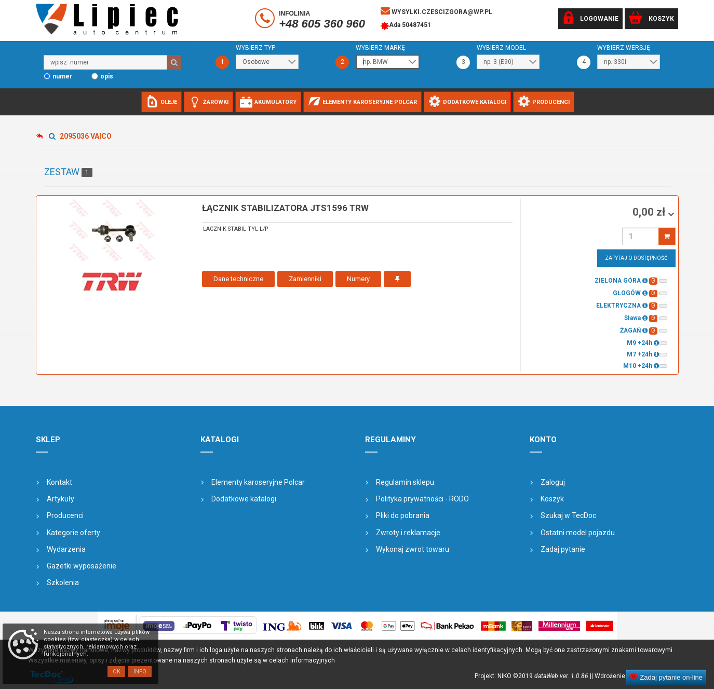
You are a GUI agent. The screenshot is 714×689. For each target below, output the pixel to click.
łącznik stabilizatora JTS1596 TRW (285, 208)
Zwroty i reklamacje (408, 532)
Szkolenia (63, 582)
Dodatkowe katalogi (243, 499)
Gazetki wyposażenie (81, 566)
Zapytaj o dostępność (636, 258)
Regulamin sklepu (405, 482)
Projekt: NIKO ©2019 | (533, 676)
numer (62, 76)
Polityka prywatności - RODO (422, 499)
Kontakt (59, 482)
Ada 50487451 (406, 26)
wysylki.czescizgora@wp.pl (436, 11)
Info (139, 671)
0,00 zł (650, 212)
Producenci (65, 515)
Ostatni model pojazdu (578, 532)
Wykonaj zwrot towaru (412, 549)
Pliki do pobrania (402, 515)
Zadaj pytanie (563, 549)
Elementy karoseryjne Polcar (258, 482)
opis (106, 76)
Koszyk (552, 499)
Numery (358, 279)
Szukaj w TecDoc (568, 515)
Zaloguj (553, 482)
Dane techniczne (238, 279)
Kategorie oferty (73, 532)
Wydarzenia (66, 549)
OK (116, 671)
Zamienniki (305, 279)
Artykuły (60, 499)
